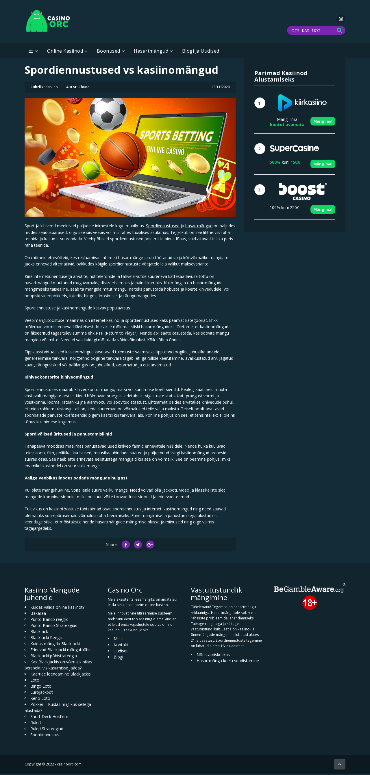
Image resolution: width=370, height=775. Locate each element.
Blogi (118, 658)
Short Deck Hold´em (49, 718)
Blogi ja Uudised (200, 52)
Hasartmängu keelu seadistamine (228, 662)
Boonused (108, 52)
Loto (34, 681)
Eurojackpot (41, 694)
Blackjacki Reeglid (47, 639)
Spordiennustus (44, 736)
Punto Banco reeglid (49, 621)
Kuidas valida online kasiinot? (57, 609)
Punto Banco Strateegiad (53, 627)
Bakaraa (38, 615)
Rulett (35, 724)
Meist (119, 640)
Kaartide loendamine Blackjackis (60, 675)
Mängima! (322, 123)
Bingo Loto (40, 688)
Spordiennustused (163, 227)
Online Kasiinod (65, 52)
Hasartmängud (151, 52)
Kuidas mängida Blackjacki (55, 645)
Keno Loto (40, 700)
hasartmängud (198, 227)
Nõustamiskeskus (213, 656)
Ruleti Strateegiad (46, 730)
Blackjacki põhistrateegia (53, 657)
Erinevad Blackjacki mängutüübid (61, 651)
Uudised (121, 652)
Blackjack (39, 633)
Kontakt (121, 646)
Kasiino (52, 88)
